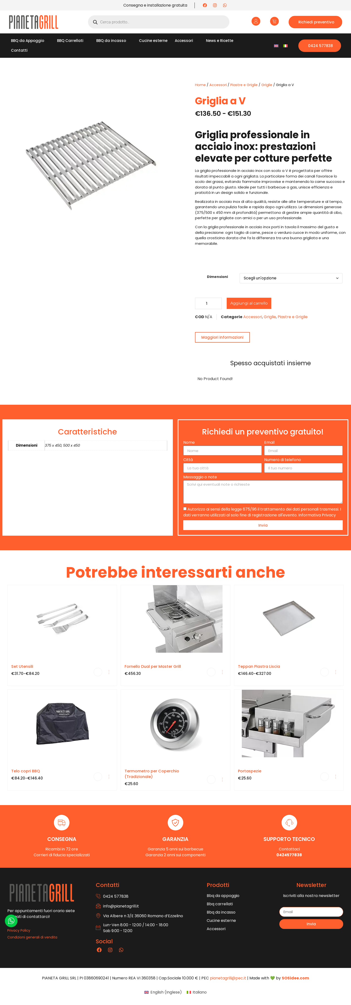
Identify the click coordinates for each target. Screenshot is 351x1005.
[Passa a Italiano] (285, 45)
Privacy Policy (18, 930)
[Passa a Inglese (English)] (163, 992)
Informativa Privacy (317, 515)
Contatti (19, 50)
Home (200, 84)
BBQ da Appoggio (29, 40)
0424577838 (289, 855)
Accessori (186, 40)
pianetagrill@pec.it (228, 978)
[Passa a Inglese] (276, 45)
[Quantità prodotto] (208, 303)
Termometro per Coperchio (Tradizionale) (152, 773)
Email (269, 443)
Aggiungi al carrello (249, 303)
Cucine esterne (153, 40)
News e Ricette (221, 40)
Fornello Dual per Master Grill (153, 666)
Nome (189, 443)
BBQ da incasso (113, 40)
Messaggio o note (200, 477)
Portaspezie (249, 771)
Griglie (266, 84)
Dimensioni (217, 276)
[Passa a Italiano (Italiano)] (196, 992)
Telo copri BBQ (25, 771)
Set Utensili (22, 666)
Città (188, 460)
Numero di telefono (282, 460)
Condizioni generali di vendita (32, 937)
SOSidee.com (295, 978)
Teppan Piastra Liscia (259, 666)
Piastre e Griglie (244, 84)
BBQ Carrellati (72, 40)
